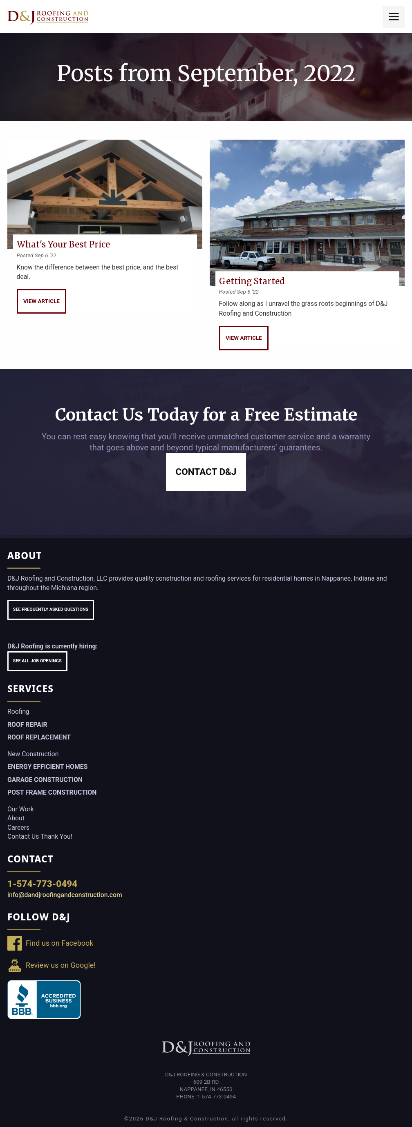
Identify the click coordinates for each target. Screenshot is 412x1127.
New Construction (32, 754)
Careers (18, 827)
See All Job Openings (37, 661)
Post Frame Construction (51, 792)
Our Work (20, 809)
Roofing (18, 711)
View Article (41, 301)
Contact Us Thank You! (39, 836)
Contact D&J (206, 471)
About (16, 818)
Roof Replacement (39, 737)
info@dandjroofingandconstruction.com (64, 895)
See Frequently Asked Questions (50, 609)
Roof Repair (27, 724)
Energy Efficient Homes (47, 767)
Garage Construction (45, 780)
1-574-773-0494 (42, 883)
